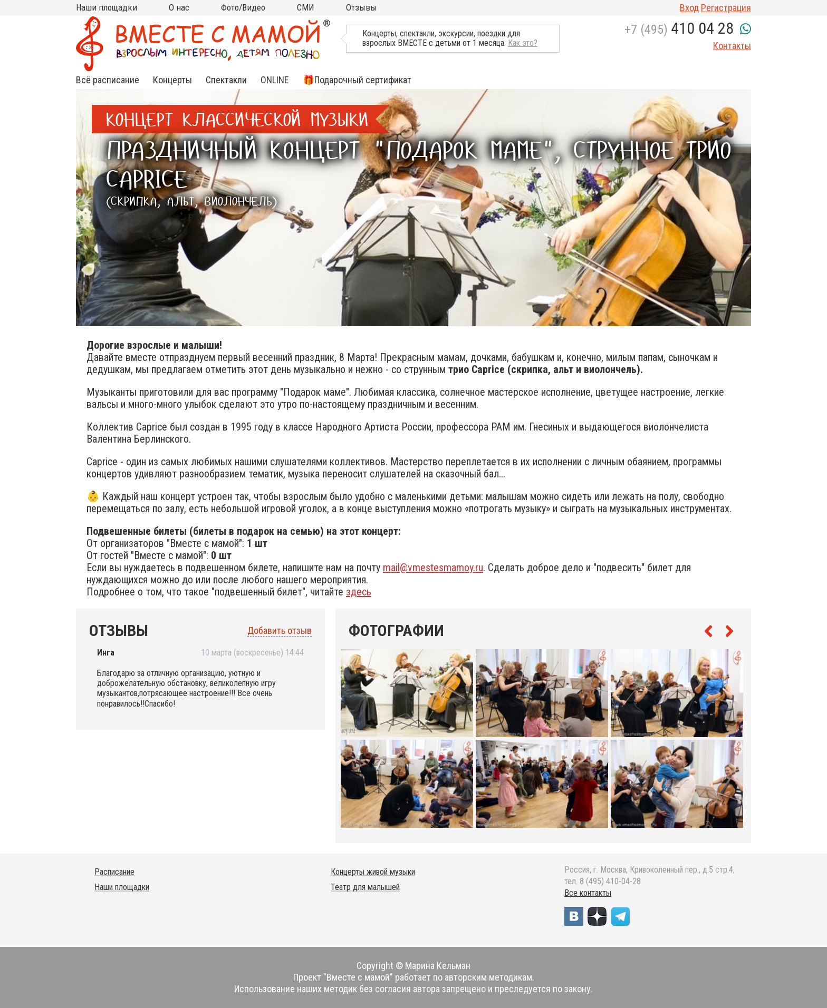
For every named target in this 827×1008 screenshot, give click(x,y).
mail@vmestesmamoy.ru (433, 567)
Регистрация (726, 7)
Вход (689, 7)
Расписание (114, 872)
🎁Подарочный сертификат (357, 80)
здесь (358, 591)
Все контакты (587, 893)
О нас (179, 7)
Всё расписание (107, 80)
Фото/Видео (243, 7)
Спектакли (226, 80)
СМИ (305, 7)
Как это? (522, 43)
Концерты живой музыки (373, 872)
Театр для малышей (365, 887)
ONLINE (275, 80)
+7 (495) (679, 29)
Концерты (172, 80)
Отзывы (361, 7)
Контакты (732, 45)
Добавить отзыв (279, 630)
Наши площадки (106, 7)
